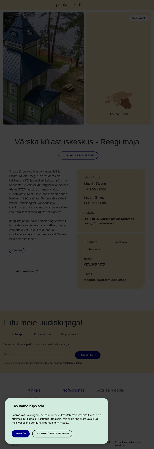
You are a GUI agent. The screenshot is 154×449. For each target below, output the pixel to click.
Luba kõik (20, 434)
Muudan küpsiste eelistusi (52, 434)
